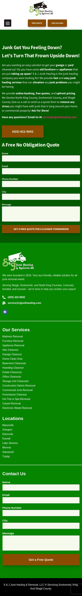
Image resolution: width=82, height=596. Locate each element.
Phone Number (10, 179)
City (4, 191)
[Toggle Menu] (7, 23)
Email (5, 166)
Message (6, 204)
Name (5, 153)
